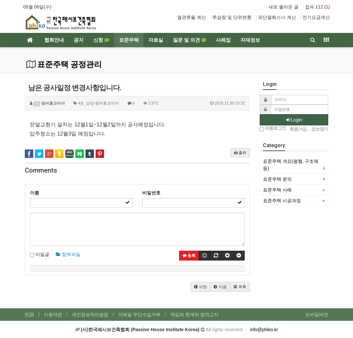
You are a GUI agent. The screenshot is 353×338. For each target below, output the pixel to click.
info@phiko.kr (264, 329)
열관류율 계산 (191, 17)
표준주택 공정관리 (64, 64)
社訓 (29, 314)
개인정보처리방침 (90, 314)
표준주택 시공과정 (282, 200)
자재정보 (250, 40)
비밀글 (39, 255)
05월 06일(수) (37, 6)
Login (294, 119)
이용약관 (53, 314)
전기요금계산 (316, 17)
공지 (79, 40)
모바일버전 (316, 314)
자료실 (155, 40)
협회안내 (54, 40)
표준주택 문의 (277, 179)
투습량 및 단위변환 (232, 17)
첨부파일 (68, 254)
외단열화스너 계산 (277, 17)
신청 (101, 40)
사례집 (223, 40)
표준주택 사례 (277, 189)
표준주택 (129, 40)
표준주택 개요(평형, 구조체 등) (290, 165)
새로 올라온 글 (284, 6)
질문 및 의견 (189, 40)
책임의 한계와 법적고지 (194, 314)
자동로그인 (273, 128)
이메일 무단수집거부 (139, 314)
